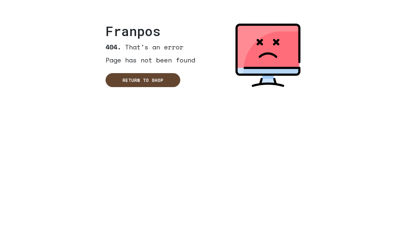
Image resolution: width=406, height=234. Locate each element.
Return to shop (142, 80)
